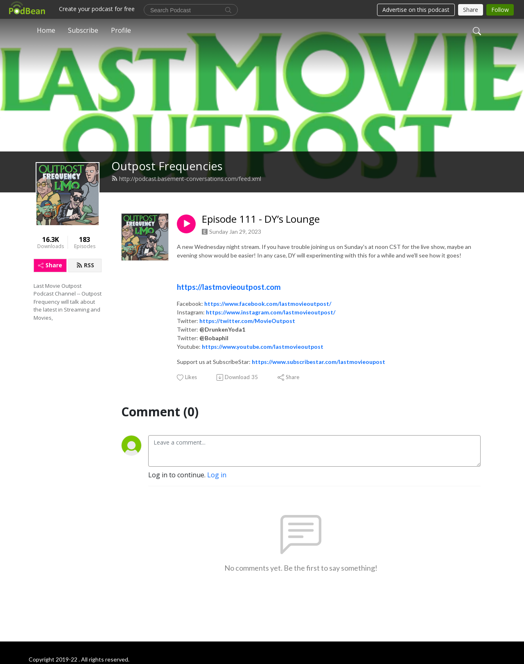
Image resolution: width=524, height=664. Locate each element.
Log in (216, 474)
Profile (121, 30)
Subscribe (83, 30)
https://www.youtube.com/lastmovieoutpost (262, 346)
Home (46, 30)
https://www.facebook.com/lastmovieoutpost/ (267, 303)
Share (50, 265)
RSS (85, 265)
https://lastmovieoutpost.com (229, 286)
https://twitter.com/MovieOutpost (247, 320)
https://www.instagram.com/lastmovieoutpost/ (270, 312)
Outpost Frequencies (167, 166)
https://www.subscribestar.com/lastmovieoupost (318, 361)
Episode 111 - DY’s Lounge (261, 219)
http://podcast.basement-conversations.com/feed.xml (186, 179)
